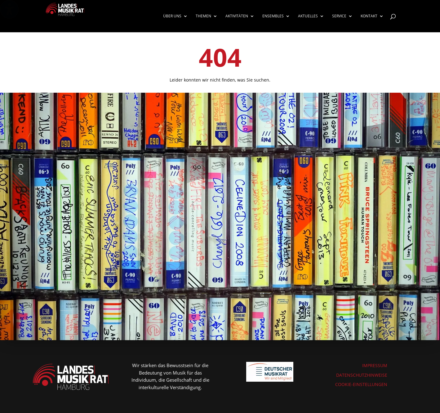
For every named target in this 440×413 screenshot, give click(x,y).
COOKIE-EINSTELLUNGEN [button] (361, 384)
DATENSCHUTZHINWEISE (361, 375)
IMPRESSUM (374, 365)
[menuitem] (175, 23)
